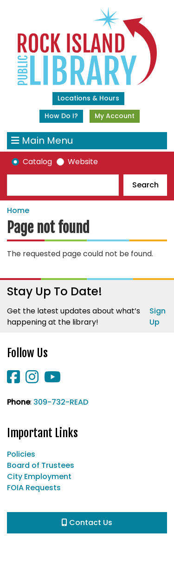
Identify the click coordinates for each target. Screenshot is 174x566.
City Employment (39, 476)
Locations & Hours (88, 98)
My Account (115, 115)
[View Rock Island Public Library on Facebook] (14, 379)
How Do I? (61, 115)
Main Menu (42, 140)
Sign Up (157, 316)
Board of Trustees (40, 465)
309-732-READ (60, 402)
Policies (21, 454)
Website (83, 161)
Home (18, 210)
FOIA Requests (34, 487)
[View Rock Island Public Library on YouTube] (52, 379)
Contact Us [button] (87, 522)
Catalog (37, 161)
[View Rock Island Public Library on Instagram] (33, 379)
